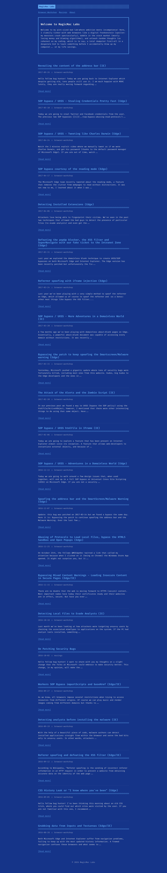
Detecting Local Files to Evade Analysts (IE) (71, 613)
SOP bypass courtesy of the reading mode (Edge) (72, 169)
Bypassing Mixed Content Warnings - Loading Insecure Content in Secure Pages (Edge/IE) (82, 577)
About (72, 12)
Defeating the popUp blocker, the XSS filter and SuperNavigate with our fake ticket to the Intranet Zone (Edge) (79, 242)
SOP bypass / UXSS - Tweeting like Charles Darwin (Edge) (79, 133)
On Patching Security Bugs (57, 648)
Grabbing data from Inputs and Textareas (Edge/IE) (75, 825)
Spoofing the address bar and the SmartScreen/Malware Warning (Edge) (83, 500)
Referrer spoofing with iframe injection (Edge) (72, 281)
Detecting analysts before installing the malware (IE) (78, 719)
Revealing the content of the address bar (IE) (72, 65)
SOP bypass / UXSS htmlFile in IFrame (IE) (69, 428)
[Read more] (44, 91)
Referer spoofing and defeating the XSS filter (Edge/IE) (79, 755)
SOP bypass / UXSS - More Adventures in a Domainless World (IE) (81, 318)
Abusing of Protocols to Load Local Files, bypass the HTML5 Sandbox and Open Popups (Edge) (81, 538)
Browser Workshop (47, 12)
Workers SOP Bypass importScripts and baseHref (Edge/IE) (79, 684)
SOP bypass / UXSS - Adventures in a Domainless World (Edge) (82, 463)
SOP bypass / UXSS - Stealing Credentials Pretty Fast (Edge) (82, 101)
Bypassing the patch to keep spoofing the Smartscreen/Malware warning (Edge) (83, 356)
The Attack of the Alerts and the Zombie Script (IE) (76, 392)
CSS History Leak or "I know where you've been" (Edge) (78, 790)
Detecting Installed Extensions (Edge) (66, 204)
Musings (63, 12)
